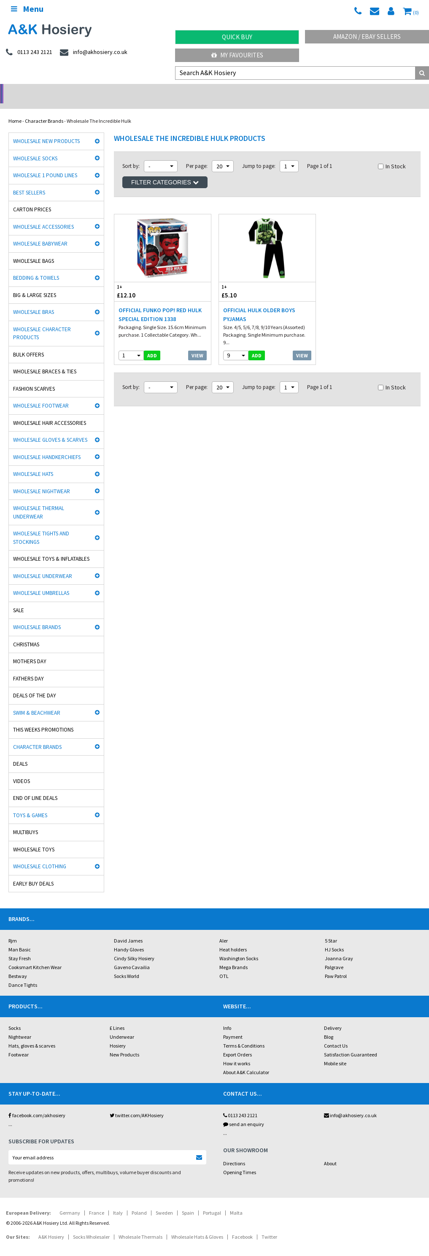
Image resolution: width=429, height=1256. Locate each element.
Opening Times (239, 1161)
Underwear (122, 1026)
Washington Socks (238, 947)
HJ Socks (334, 938)
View (197, 344)
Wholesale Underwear (42, 565)
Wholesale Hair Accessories (49, 412)
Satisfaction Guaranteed (350, 1043)
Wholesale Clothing (39, 855)
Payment (233, 1026)
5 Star (331, 929)
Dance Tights (22, 974)
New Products (124, 1043)
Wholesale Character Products (42, 322)
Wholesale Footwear (41, 394)
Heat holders (233, 938)
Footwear (18, 1043)
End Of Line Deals (35, 787)
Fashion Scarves (34, 377)
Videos (21, 770)
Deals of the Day (34, 684)
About (330, 1152)
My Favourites (237, 55)
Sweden (164, 1202)
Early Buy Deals (33, 872)
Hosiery (118, 1035)
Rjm (12, 929)
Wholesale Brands (37, 616)
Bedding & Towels (36, 266)
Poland (139, 1202)
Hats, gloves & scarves (31, 1035)
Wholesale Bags (33, 250)
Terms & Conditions (243, 1035)
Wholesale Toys (33, 838)
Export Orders (237, 1043)
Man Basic (19, 938)
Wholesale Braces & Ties (44, 360)
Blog (328, 1026)
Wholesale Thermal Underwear (38, 501)
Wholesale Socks (35, 147)
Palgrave (334, 956)
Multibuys (25, 821)
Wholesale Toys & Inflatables (51, 547)
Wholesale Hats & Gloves (197, 1226)
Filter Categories (165, 171)
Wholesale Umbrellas (41, 582)
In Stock (392, 155)
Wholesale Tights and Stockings (41, 527)
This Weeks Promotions (43, 718)
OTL (224, 965)
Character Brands (44, 110)
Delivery (333, 1017)
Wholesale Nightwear (41, 480)
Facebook (242, 1226)
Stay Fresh (19, 947)
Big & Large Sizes (34, 284)
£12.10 (138, 280)
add (152, 344)
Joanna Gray (339, 947)
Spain (188, 1202)
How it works (236, 1052)
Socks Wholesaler (91, 1226)
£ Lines (117, 1017)
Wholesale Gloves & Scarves (50, 428)
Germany (69, 1202)
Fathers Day (28, 667)
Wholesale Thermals (140, 1226)
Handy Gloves (129, 938)
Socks (14, 1017)
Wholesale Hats (33, 463)
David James (128, 929)
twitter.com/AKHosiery (137, 1104)
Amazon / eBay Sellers (367, 36)
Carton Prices (32, 198)
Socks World (126, 965)
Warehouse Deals (268, 91)
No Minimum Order (54, 91)
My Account (161, 91)
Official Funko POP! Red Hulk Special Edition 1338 (160, 303)
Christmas (26, 633)
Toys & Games (30, 804)
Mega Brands (233, 956)
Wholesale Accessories (43, 215)
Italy (118, 1202)
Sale (18, 599)
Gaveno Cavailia (132, 956)
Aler (223, 929)
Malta (236, 1202)
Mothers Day (29, 650)
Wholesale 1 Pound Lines (45, 164)
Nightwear (19, 1026)
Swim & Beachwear (36, 701)
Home (15, 110)
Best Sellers (29, 181)
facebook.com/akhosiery (36, 1104)
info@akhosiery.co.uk (350, 1104)
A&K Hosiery (51, 1226)
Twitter (269, 1226)
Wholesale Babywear (40, 232)
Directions (234, 1152)
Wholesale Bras (33, 301)
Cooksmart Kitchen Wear (35, 956)
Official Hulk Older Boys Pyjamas (259, 303)
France (96, 1202)
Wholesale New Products (46, 130)
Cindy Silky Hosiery (134, 947)
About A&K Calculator (246, 1061)
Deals (20, 752)
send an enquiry (243, 1113)
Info (227, 1017)
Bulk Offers (28, 343)
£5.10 (243, 280)
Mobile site (335, 1052)
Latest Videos (375, 91)
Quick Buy (237, 37)
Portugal (212, 1202)
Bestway (17, 965)
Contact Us (336, 1035)
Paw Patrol (336, 965)
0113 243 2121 (240, 1104)
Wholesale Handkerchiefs (47, 446)
